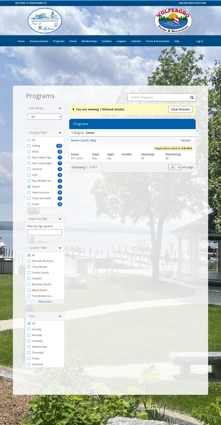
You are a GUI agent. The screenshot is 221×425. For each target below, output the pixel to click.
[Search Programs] (192, 97)
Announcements (39, 41)
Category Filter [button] (45, 133)
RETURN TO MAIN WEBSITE (30, 2)
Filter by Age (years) (40, 226)
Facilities (107, 41)
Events (73, 41)
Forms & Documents (157, 41)
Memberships (89, 41)
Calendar (136, 41)
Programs (59, 41)
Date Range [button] (45, 108)
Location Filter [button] (45, 248)
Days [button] (45, 316)
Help (176, 41)
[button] (45, 140)
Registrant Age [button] (45, 219)
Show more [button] (45, 301)
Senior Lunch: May (83, 140)
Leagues (121, 41)
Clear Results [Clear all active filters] (180, 109)
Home (21, 41)
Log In (199, 41)
